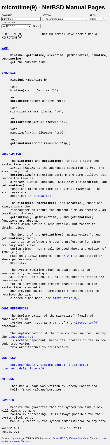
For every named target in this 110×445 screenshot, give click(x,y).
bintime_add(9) (52, 365)
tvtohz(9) (38, 369)
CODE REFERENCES (14, 309)
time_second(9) (13, 369)
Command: (8, 15)
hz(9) (66, 256)
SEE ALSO (8, 358)
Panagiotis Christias (19, 441)
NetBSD (60, 438)
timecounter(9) (86, 323)
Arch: (94, 15)
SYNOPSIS (8, 73)
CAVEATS (7, 400)
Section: (47, 15)
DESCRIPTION (11, 154)
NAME (4, 48)
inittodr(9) (78, 365)
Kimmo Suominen (78, 438)
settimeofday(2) (23, 365)
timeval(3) (42, 196)
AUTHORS (7, 379)
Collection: (9, 22)
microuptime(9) (65, 298)
